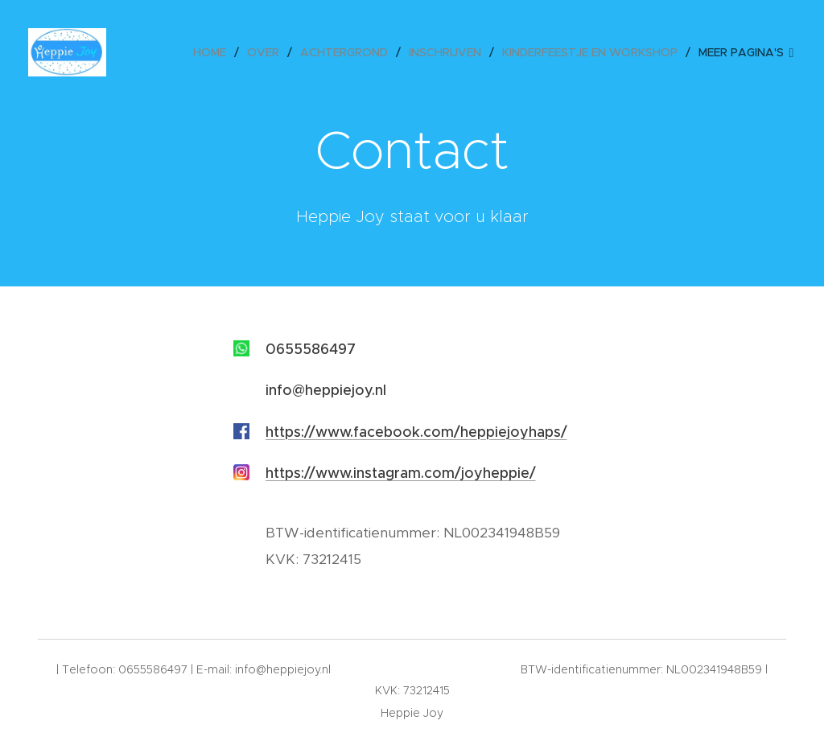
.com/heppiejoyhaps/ (493, 432)
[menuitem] (214, 52)
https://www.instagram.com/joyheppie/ (401, 473)
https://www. (309, 432)
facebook (386, 432)
